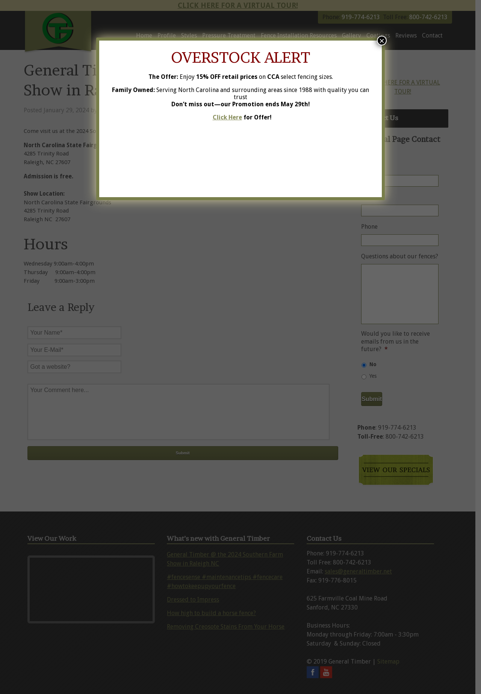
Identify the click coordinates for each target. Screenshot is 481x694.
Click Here (227, 117)
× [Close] (381, 40)
